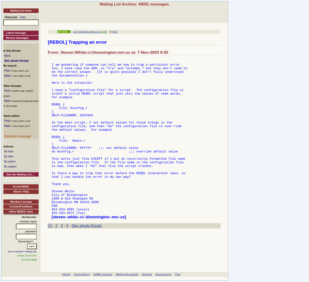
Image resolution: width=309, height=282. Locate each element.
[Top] (177, 274)
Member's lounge (21, 201)
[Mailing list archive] (127, 274)
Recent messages (17, 37)
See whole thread (16, 60)
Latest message (16, 32)
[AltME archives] (102, 274)
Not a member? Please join (22, 251)
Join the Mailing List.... (20, 174)
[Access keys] (163, 274)
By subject (10, 166)
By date (8, 156)
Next (7, 55)
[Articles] (147, 274)
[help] (114, 32)
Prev (7, 70)
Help (23, 17)
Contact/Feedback (21, 206)
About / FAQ (21, 191)
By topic (9, 151)
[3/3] (104, 32)
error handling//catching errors (87, 32)
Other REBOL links (21, 211)
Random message (17, 136)
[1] (50, 257)
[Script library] (82, 274)
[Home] (66, 274)
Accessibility (21, 186)
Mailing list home (21, 10)
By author (9, 161)
